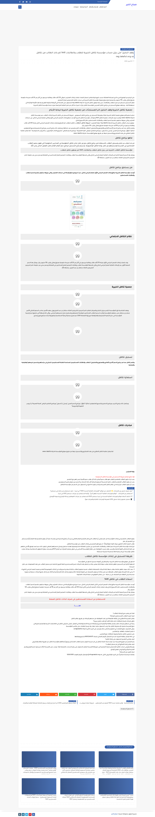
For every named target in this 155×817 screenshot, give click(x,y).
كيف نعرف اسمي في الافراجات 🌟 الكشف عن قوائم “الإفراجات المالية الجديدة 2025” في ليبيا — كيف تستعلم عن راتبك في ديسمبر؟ (91, 491)
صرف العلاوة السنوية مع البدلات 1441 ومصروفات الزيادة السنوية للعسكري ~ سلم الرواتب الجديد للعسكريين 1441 (40, 797)
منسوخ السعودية (127, 49)
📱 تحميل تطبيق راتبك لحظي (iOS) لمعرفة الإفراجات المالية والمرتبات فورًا (108, 499)
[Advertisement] (77, 29)
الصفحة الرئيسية (102, 1)
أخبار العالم (102, 7)
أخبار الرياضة (84, 7)
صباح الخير (131, 5)
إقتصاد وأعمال (93, 7)
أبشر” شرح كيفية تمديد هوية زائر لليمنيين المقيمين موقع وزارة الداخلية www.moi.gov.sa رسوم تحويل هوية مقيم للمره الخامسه (116, 797)
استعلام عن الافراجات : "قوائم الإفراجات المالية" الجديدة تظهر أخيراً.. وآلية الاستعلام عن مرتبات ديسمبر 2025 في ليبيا (95, 493)
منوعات (76, 7)
